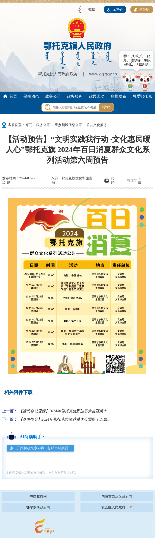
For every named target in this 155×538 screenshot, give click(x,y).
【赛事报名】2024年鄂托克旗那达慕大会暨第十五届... (64, 419)
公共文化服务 (96, 125)
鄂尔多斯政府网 (38, 507)
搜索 (106, 107)
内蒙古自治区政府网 (116, 496)
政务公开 (43, 125)
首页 (28, 125)
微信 (91, 9)
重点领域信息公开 (68, 125)
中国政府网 (38, 496)
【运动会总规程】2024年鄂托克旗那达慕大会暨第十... (64, 411)
